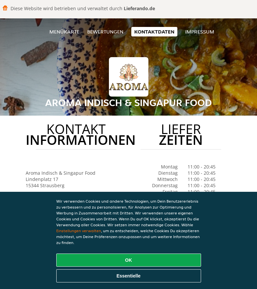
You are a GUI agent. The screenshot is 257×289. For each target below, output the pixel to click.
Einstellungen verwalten (78, 230)
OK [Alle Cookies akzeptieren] (128, 260)
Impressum (199, 31)
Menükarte (64, 31)
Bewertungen (105, 31)
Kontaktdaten (154, 31)
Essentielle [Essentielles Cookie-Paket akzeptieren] (128, 275)
